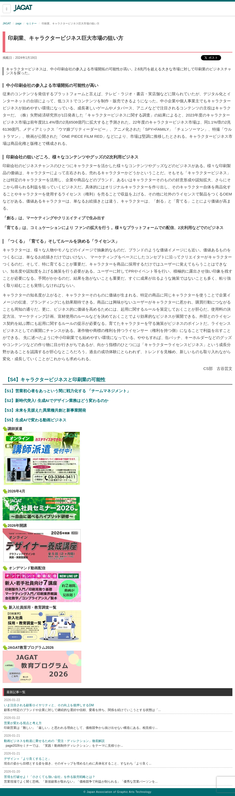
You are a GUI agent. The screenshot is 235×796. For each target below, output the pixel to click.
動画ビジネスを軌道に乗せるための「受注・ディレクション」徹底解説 (54, 741)
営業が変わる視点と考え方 (23, 723)
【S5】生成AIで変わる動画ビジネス (34, 420)
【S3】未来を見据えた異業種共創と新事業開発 (44, 410)
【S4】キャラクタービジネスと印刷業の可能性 (55, 379)
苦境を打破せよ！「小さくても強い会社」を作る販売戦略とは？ (49, 777)
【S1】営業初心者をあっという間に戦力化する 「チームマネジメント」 (67, 391)
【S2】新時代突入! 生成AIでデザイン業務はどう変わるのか (55, 400)
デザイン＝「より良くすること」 (27, 759)
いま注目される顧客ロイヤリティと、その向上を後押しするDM (49, 705)
